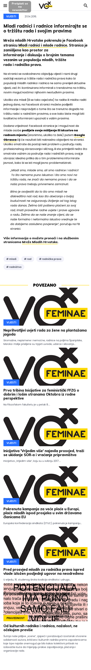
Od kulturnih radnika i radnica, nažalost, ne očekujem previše (40, 628)
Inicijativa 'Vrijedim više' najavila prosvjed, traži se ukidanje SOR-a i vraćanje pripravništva (43, 453)
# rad (27, 259)
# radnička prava (50, 259)
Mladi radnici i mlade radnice (42, 45)
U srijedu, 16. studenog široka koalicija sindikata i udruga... (37, 579)
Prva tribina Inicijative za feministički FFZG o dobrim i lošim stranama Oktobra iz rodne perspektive (41, 394)
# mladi (11, 259)
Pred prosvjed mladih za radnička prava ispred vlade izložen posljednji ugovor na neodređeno (43, 571)
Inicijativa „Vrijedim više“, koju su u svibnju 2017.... (32, 461)
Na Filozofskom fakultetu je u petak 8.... (26, 404)
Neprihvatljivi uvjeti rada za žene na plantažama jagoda (45, 332)
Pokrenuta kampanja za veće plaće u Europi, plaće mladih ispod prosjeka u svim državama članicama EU (42, 513)
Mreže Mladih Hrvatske (40, 242)
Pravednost (16, 618)
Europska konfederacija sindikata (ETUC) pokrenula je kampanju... (42, 523)
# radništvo (14, 267)
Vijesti (11, 16)
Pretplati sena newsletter (20, 7)
